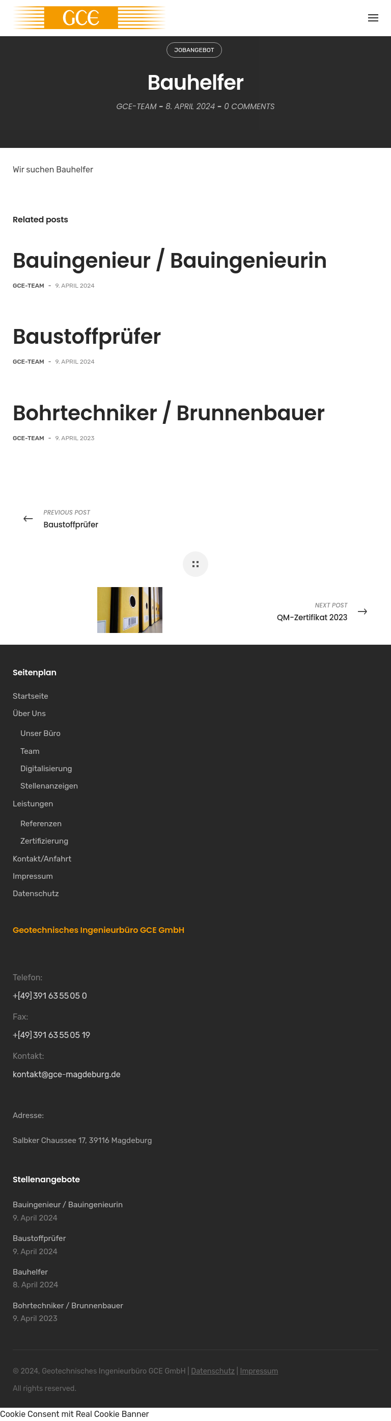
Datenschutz (213, 1371)
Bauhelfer (30, 1272)
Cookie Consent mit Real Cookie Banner (74, 1414)
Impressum (259, 1371)
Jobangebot (194, 50)
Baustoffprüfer (87, 336)
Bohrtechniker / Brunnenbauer (169, 413)
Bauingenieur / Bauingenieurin (170, 260)
